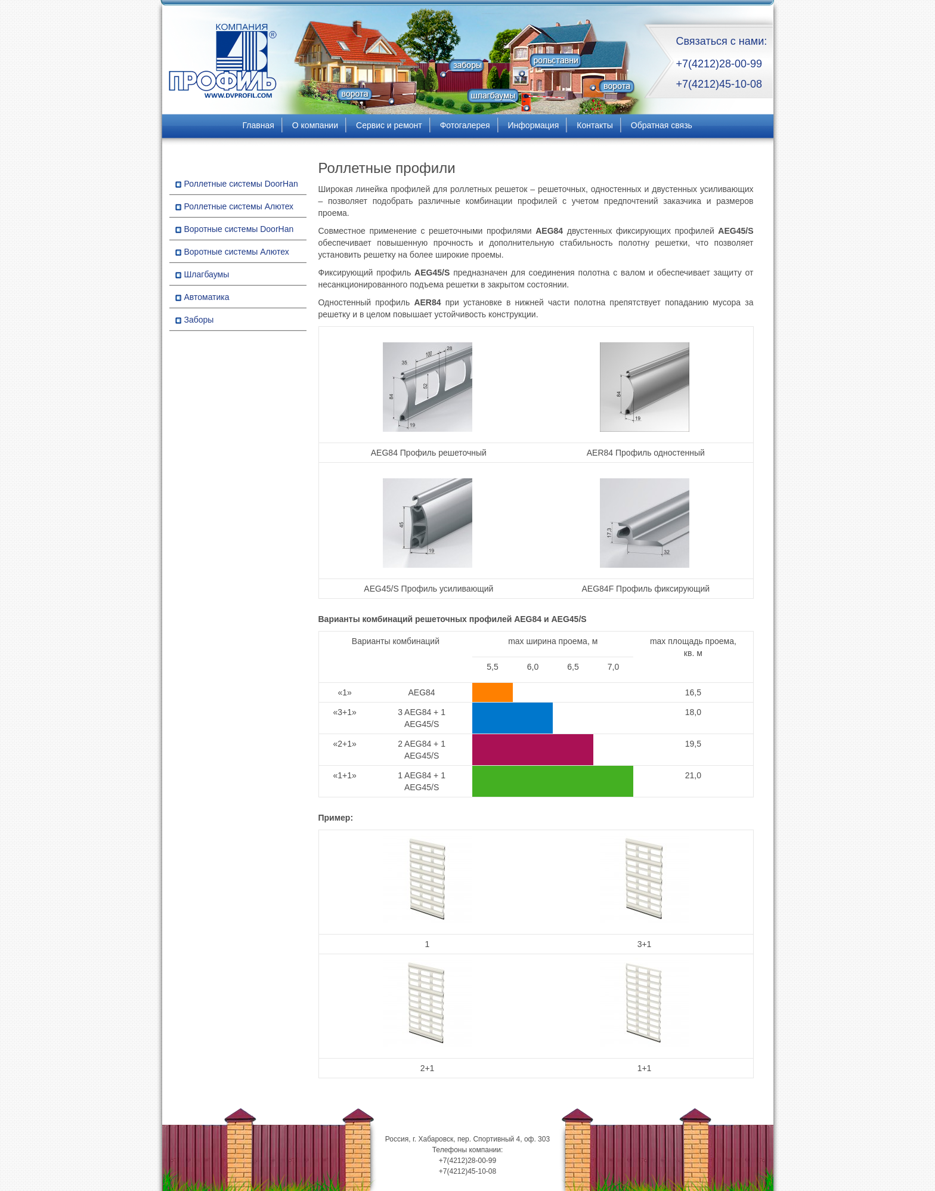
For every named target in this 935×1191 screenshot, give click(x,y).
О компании (315, 125)
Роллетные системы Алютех (239, 206)
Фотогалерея (465, 125)
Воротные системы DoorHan (239, 229)
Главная (258, 125)
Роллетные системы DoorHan (241, 183)
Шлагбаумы (207, 274)
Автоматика (207, 297)
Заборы (199, 319)
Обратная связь (661, 125)
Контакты (594, 125)
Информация (533, 125)
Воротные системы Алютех (236, 251)
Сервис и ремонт (389, 125)
